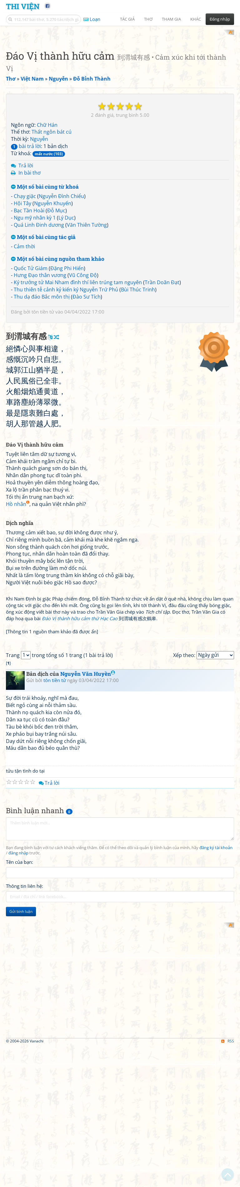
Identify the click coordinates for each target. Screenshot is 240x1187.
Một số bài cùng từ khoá (45, 269)
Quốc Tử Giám (31, 349)
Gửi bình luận (20, 1168)
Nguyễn (39, 220)
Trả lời (25, 247)
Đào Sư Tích (86, 378)
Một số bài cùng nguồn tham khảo (57, 341)
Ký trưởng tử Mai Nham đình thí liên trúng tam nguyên (78, 364)
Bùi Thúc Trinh (138, 371)
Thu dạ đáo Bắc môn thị (42, 378)
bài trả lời (26, 228)
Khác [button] (195, 19)
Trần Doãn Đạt (162, 364)
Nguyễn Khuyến (52, 284)
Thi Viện (22, 6)
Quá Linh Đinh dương (39, 306)
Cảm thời (24, 328)
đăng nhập (18, 1109)
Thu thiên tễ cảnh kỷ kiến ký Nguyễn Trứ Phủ (66, 371)
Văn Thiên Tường (87, 306)
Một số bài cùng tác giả (43, 319)
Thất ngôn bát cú (52, 213)
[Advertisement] (120, 73)
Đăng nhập (220, 19)
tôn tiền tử (43, 393)
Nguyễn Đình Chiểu (61, 277)
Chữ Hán (47, 206)
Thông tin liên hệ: (24, 1143)
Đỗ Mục (56, 292)
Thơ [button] (148, 19)
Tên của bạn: (19, 1118)
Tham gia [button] (171, 19)
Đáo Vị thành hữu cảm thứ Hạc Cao (80, 787)
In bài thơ (29, 254)
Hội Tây (22, 284)
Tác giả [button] (127, 19)
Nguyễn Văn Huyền (87, 930)
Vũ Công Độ (83, 357)
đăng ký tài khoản (215, 1104)
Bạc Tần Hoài (29, 292)
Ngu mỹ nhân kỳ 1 (35, 299)
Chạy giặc (25, 277)
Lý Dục (66, 299)
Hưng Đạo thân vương (40, 357)
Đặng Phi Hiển (67, 349)
